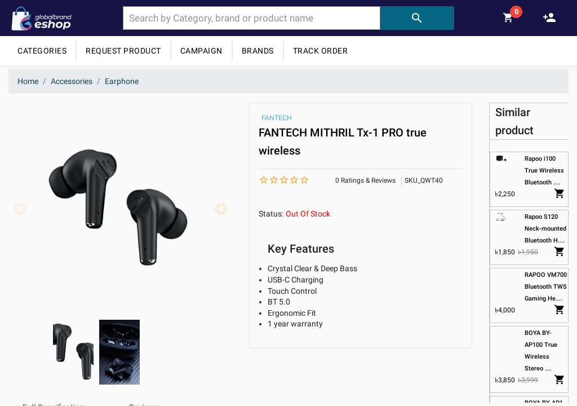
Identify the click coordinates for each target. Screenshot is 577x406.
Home (27, 81)
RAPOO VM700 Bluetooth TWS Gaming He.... (546, 286)
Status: (271, 213)
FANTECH (276, 118)
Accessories (71, 81)
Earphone (122, 81)
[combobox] (251, 18)
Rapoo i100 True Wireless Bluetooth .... (545, 170)
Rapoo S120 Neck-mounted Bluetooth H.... (546, 228)
